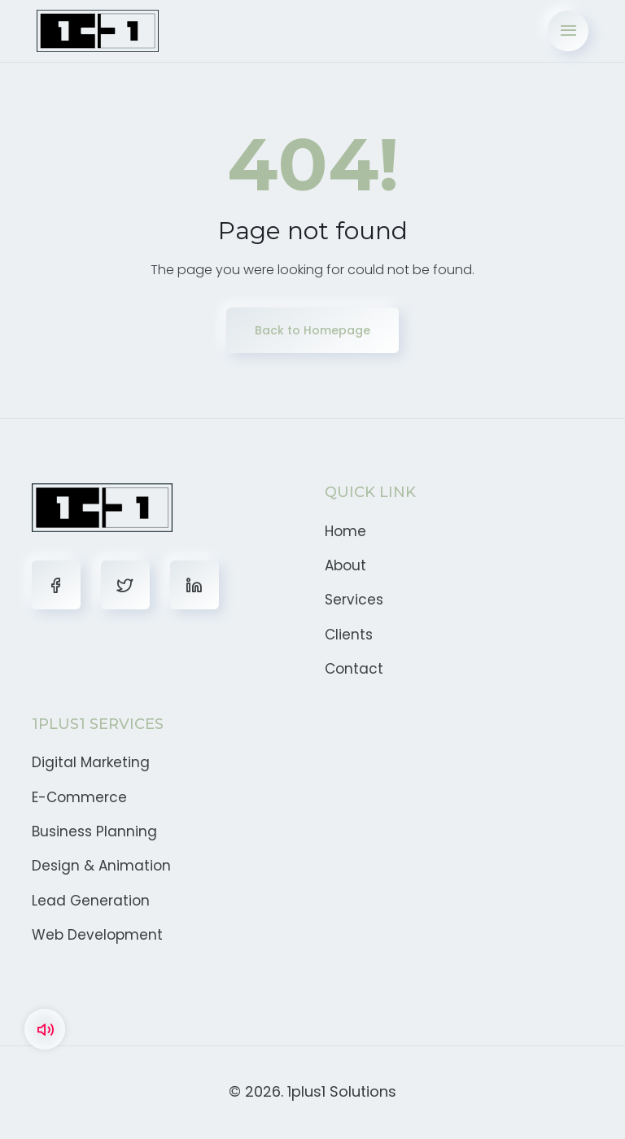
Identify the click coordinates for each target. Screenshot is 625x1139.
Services (354, 599)
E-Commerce (79, 797)
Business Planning (94, 831)
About (345, 565)
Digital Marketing (91, 762)
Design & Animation (101, 865)
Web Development (97, 935)
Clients (349, 634)
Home (345, 531)
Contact (354, 669)
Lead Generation (91, 900)
